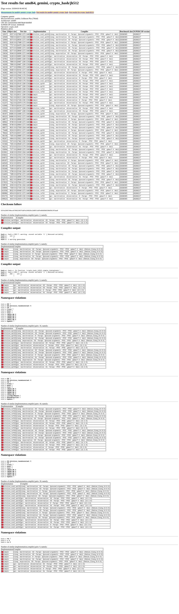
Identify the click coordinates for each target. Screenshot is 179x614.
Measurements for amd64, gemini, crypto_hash (18, 12)
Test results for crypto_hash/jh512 (81, 12)
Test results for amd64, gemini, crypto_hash (52, 12)
